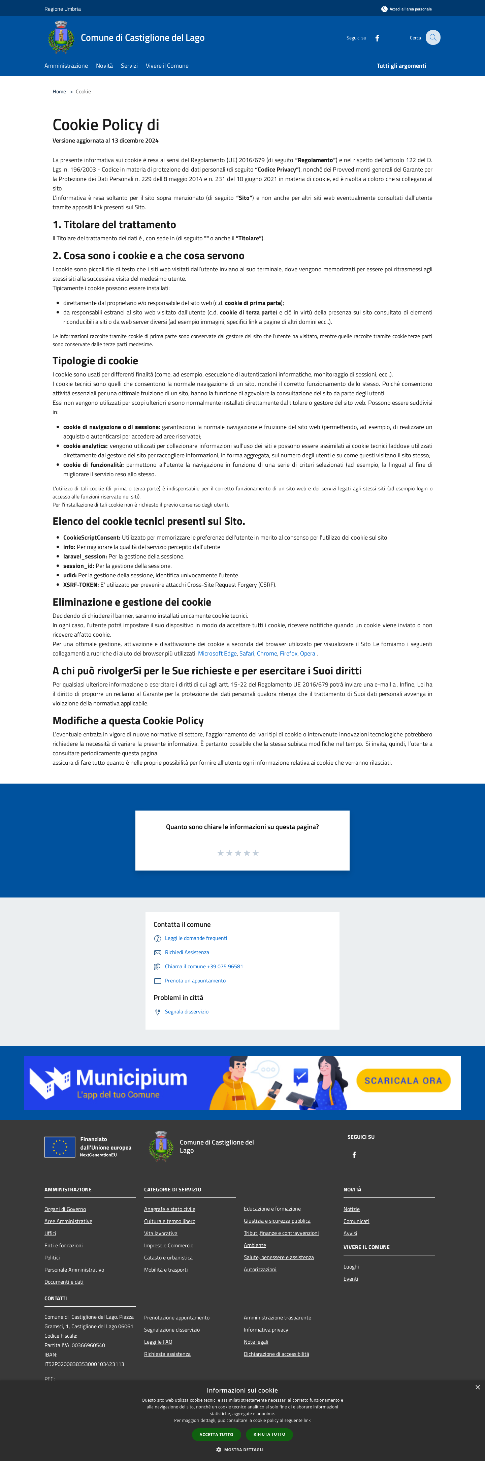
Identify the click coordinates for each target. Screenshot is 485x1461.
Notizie (352, 1209)
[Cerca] (432, 37)
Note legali (256, 1342)
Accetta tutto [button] (216, 1434)
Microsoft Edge (217, 653)
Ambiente (255, 1245)
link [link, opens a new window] (307, 1420)
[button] (242, 1449)
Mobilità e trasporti (166, 1270)
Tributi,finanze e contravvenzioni (281, 1233)
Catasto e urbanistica (168, 1257)
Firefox (288, 653)
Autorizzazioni (260, 1269)
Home (59, 91)
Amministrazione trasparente (277, 1317)
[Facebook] (372, 37)
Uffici (50, 1233)
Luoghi (351, 1266)
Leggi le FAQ (158, 1342)
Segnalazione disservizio (172, 1330)
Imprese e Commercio (168, 1245)
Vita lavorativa (160, 1233)
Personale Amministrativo (74, 1270)
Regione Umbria (62, 9)
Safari (246, 653)
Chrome (267, 653)
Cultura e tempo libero (169, 1221)
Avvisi (350, 1233)
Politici (52, 1257)
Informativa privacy (266, 1330)
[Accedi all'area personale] (407, 9)
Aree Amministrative (68, 1221)
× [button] (477, 1387)
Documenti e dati (64, 1282)
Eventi (351, 1279)
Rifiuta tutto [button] (270, 1434)
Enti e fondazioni (63, 1245)
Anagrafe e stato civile (169, 1209)
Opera (307, 653)
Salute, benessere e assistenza (279, 1257)
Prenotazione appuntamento (176, 1317)
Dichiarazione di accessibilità (276, 1354)
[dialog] (242, 1420)
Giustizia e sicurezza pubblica (277, 1221)
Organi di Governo (65, 1209)
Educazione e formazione (272, 1209)
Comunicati (356, 1221)
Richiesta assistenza (167, 1354)
